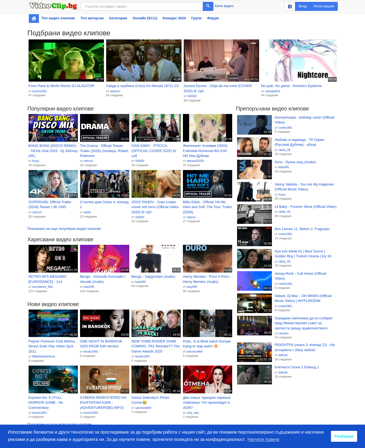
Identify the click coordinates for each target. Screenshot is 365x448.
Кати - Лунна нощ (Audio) (295, 162)
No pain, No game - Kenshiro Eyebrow (291, 86)
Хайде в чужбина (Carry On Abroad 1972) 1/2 (142, 86)
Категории (118, 18)
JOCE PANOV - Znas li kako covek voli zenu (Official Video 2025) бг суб (155, 207)
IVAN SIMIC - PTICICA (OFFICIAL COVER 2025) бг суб (153, 151)
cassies (283, 333)
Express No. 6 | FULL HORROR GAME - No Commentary (46, 403)
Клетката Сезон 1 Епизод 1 (297, 367)
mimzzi (88, 160)
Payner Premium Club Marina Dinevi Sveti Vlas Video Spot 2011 (52, 346)
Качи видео (224, 6)
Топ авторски (92, 18)
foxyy (35, 160)
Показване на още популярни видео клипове (64, 229)
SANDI (192, 96)
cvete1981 (285, 127)
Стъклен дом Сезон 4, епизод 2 (104, 204)
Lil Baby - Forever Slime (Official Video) (305, 207)
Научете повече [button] (263, 439)
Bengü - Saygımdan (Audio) (153, 276)
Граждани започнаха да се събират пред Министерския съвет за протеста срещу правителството (304, 323)
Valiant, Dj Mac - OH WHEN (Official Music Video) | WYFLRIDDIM (303, 298)
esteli (87, 212)
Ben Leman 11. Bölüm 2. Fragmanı (302, 229)
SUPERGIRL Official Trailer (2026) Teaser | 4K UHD (50, 204)
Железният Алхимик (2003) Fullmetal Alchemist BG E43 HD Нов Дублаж (205, 151)
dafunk (282, 355)
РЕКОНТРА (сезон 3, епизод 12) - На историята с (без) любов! (305, 347)
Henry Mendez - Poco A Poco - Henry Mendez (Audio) (207, 279)
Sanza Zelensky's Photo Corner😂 (150, 400)
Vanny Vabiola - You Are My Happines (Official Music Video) (304, 186)
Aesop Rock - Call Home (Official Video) (300, 276)
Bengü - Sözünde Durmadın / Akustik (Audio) (103, 279)
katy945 (89, 286)
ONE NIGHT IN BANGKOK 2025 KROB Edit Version (101, 343)
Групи (196, 18)
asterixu (115, 91)
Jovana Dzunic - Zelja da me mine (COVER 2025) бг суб (218, 88)
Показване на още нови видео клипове (59, 424)
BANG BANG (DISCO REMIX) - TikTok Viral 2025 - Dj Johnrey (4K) (53, 151)
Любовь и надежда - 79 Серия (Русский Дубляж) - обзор (299, 142)
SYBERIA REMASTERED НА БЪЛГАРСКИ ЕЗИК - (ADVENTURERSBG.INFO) (103, 403)
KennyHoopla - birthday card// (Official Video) (304, 120)
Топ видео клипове (58, 18)
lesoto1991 (39, 91)
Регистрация (324, 6)
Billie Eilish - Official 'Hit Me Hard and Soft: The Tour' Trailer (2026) (207, 207)
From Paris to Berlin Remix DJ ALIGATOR (61, 86)
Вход (302, 6)
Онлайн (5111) (145, 18)
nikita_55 (284, 150)
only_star (193, 412)
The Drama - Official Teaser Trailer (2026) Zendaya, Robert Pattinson (104, 151)
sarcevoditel (195, 351)
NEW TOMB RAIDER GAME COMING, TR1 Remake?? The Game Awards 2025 (155, 346)
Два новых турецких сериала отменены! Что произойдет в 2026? (207, 403)
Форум (213, 18)
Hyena (191, 217)
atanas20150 (195, 160)
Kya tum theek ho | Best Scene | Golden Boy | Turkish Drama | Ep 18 (303, 253)
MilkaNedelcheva (43, 356)
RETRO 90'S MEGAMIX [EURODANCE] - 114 (48, 279)
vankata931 (272, 91)
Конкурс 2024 (174, 18)
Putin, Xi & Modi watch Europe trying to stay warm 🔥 (207, 343)
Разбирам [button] (344, 436)
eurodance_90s (42, 286)
